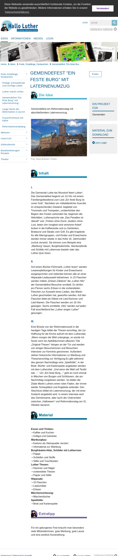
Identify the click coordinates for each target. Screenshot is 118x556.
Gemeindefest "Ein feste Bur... (65, 63)
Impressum (6, 555)
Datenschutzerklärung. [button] (17, 12)
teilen (95, 73)
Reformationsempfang (13, 125)
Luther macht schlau (13, 90)
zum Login (101, 142)
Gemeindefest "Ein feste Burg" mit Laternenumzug (12, 99)
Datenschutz (18, 555)
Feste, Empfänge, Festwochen (32, 63)
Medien (38, 38)
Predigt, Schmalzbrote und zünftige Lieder (13, 83)
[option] (59, 51)
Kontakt (28, 555)
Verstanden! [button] (102, 8)
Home (3, 63)
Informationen (21, 38)
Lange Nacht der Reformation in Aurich (13, 109)
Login (85, 22)
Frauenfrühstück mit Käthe (12, 118)
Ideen (4, 38)
